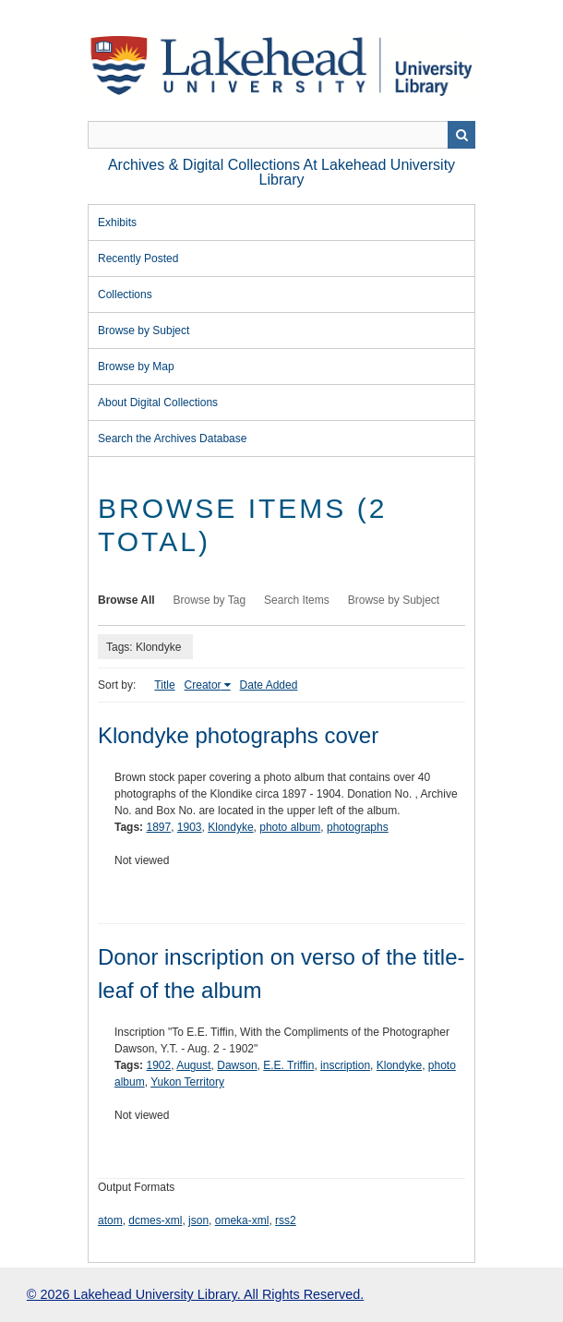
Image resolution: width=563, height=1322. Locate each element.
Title (164, 685)
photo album (289, 827)
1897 (158, 827)
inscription (345, 1065)
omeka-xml (242, 1220)
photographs (358, 827)
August (193, 1065)
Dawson (237, 1065)
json (198, 1220)
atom (110, 1220)
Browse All (126, 600)
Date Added (269, 685)
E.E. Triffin (288, 1065)
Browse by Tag (210, 600)
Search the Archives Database (172, 438)
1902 (158, 1065)
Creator (203, 685)
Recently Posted (138, 258)
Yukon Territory (187, 1082)
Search (461, 135)
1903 (189, 827)
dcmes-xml (155, 1220)
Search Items (296, 600)
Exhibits (117, 222)
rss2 (285, 1220)
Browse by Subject (143, 330)
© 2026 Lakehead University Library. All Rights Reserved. (195, 1294)
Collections (125, 294)
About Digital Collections (158, 402)
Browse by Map (136, 366)
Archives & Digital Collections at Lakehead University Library (281, 172)
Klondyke (230, 827)
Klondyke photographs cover (238, 735)
